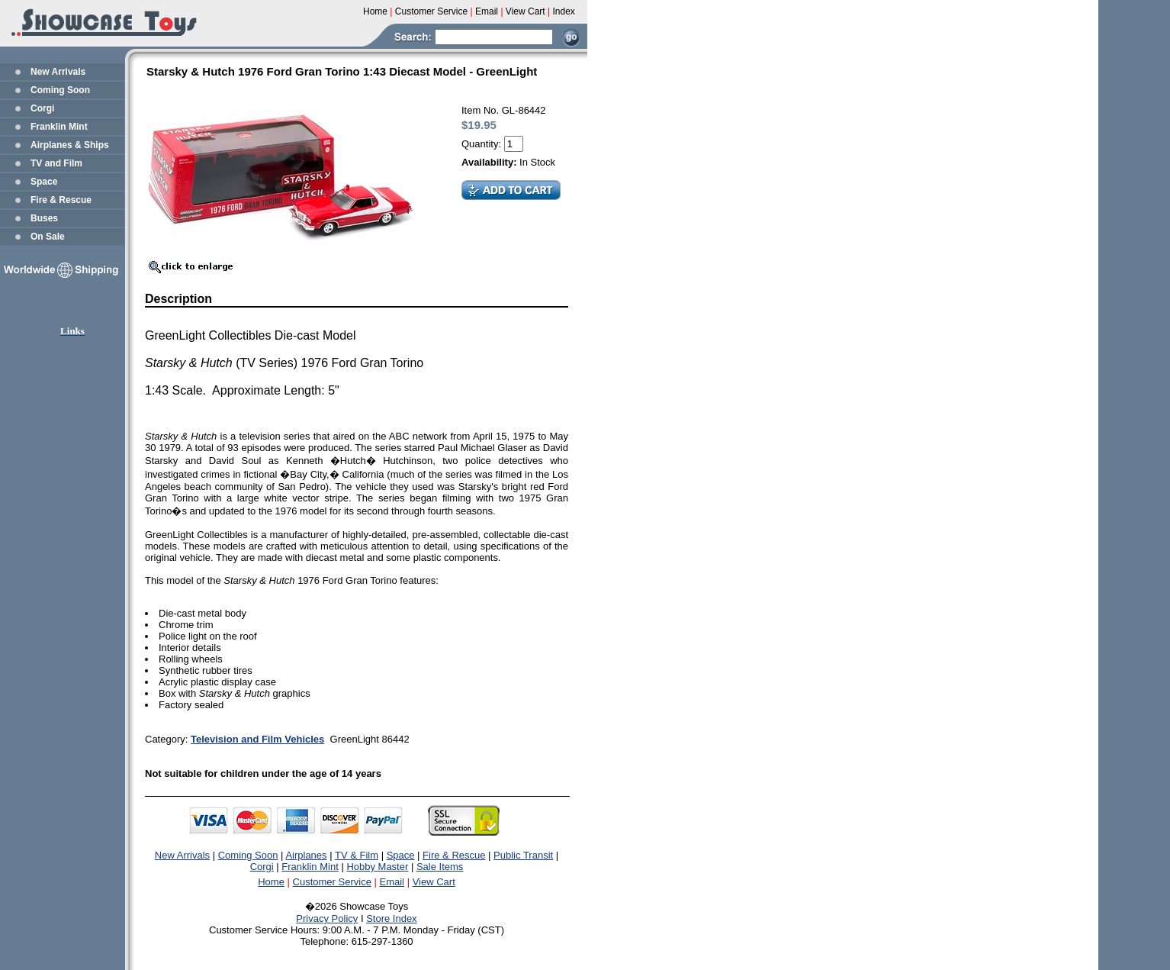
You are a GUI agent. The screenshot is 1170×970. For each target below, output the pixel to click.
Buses (44, 218)
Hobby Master (377, 866)
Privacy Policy (327, 918)
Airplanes (305, 855)
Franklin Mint (59, 126)
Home (271, 882)
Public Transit (523, 855)
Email (392, 882)
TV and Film (56, 163)
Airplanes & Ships (70, 145)
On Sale (48, 236)
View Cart (434, 882)
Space (44, 181)
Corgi (42, 108)
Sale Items (439, 866)
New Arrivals (58, 71)
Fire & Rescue (61, 200)
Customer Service (332, 882)
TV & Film (356, 855)
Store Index (391, 918)
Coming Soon (60, 90)
